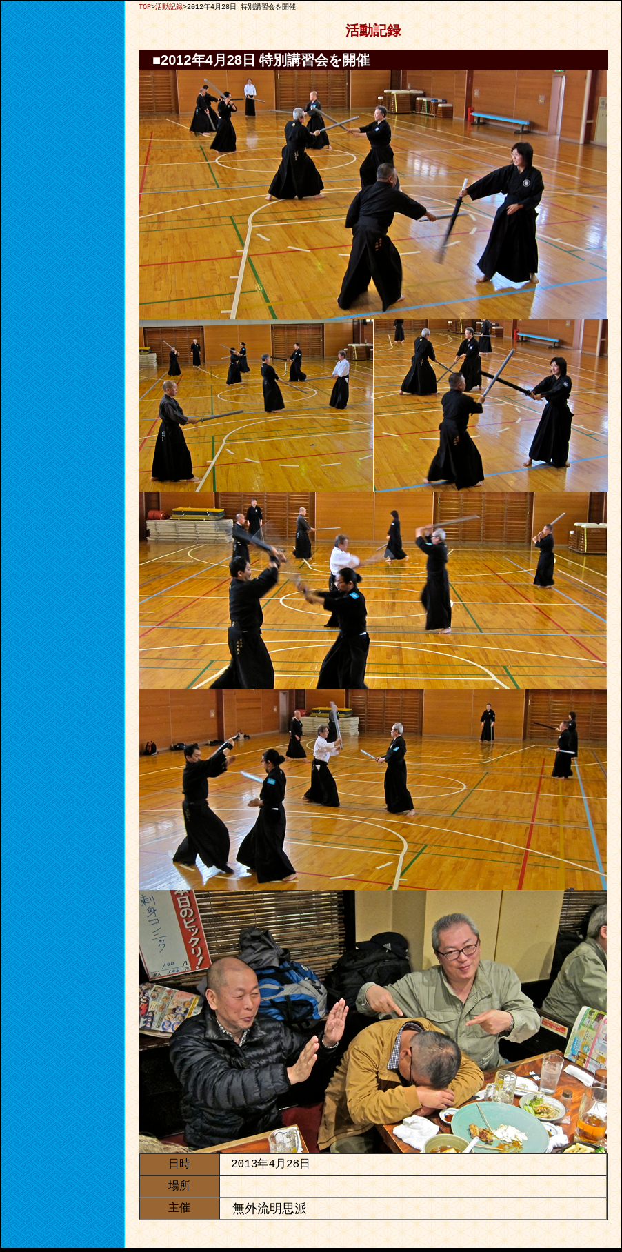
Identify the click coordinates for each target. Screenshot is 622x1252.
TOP (145, 7)
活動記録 (169, 7)
